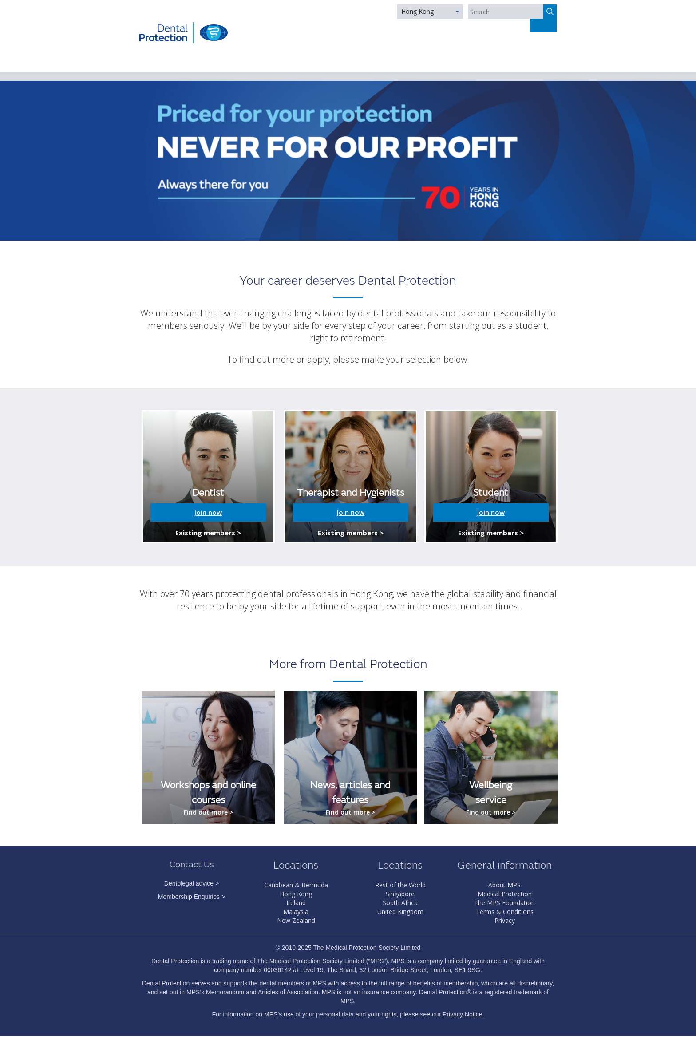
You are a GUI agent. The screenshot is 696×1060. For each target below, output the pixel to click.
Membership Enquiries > (191, 896)
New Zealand (296, 920)
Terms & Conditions (505, 911)
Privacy (504, 920)
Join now (208, 512)
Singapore (400, 894)
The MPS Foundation (504, 902)
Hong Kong (417, 11)
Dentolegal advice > (191, 883)
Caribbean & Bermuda (296, 885)
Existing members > (208, 532)
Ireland (296, 902)
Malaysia (295, 911)
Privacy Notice (462, 1014)
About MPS (504, 885)
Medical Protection (505, 894)
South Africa (400, 902)
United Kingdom (400, 911)
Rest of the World (400, 885)
